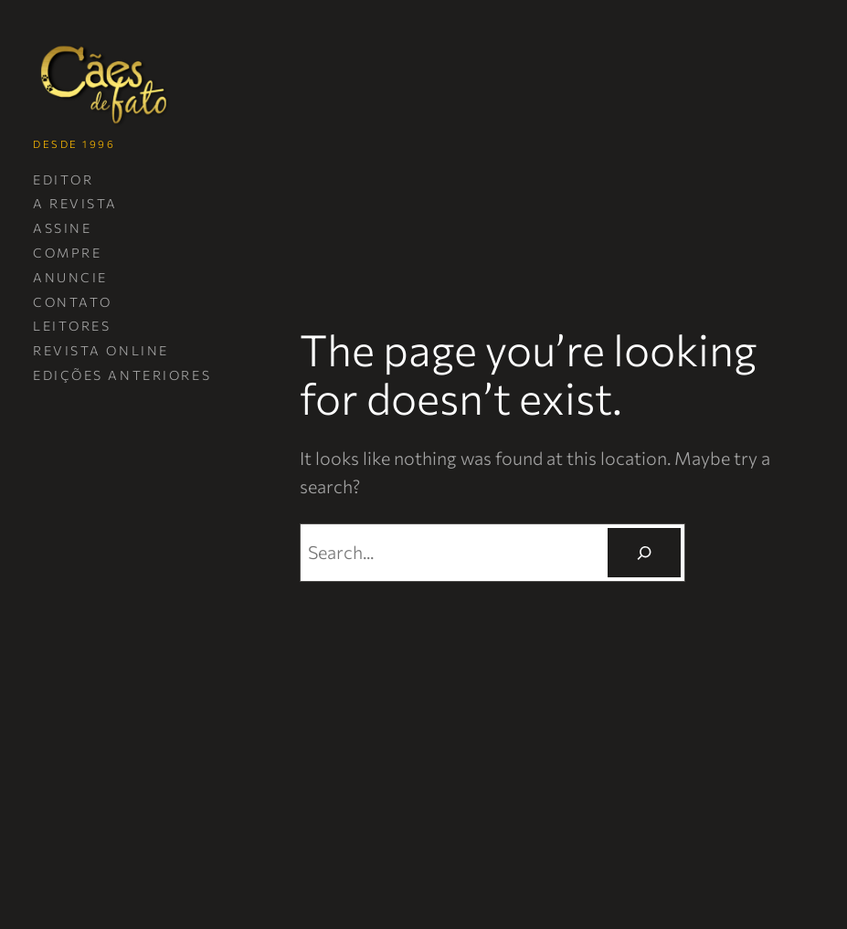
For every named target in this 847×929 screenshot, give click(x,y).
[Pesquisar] (645, 553)
